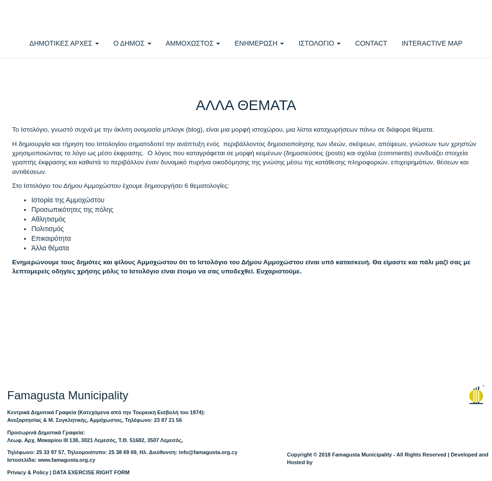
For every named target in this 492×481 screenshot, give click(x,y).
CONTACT (371, 43)
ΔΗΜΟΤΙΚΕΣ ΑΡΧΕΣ (64, 43)
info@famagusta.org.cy (208, 452)
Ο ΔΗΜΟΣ (132, 43)
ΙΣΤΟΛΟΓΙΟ (319, 43)
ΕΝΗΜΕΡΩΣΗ (259, 43)
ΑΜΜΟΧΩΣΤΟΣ (193, 43)
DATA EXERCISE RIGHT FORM (91, 472)
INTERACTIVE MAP (432, 43)
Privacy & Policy (28, 472)
